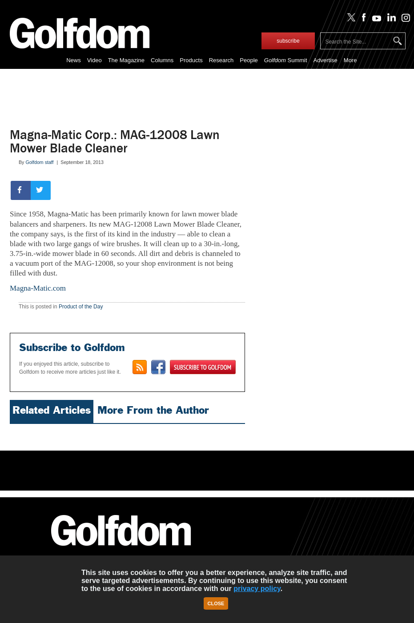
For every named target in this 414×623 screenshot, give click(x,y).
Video (94, 60)
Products (191, 60)
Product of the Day (81, 307)
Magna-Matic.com (38, 288)
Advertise (326, 60)
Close (216, 603)
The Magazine (126, 60)
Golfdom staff (39, 162)
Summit (285, 60)
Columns (162, 60)
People (248, 60)
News (73, 60)
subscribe (288, 41)
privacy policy (257, 588)
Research (221, 60)
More (350, 60)
